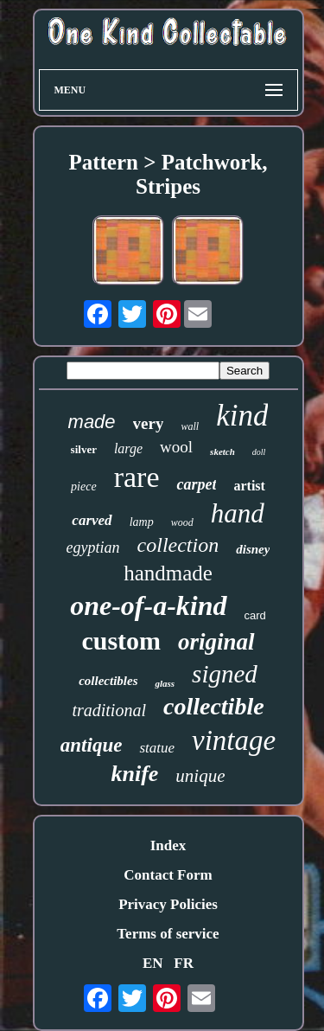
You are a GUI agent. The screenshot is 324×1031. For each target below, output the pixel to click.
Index (168, 845)
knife (134, 773)
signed (224, 674)
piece (84, 486)
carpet (196, 484)
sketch (222, 451)
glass (165, 683)
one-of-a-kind (148, 605)
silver (84, 449)
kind (242, 415)
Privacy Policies (168, 904)
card (255, 615)
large (128, 448)
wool (176, 447)
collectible (213, 706)
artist (248, 485)
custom (121, 640)
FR (184, 963)
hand (237, 513)
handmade (168, 573)
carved (91, 520)
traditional (109, 710)
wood (182, 522)
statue (157, 748)
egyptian (93, 547)
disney (253, 549)
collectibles (108, 681)
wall (190, 426)
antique (91, 745)
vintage (234, 740)
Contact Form (168, 875)
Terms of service (168, 933)
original (216, 642)
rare (137, 477)
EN (153, 963)
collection (178, 545)
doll (259, 452)
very (148, 423)
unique (200, 775)
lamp (142, 522)
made (92, 421)
